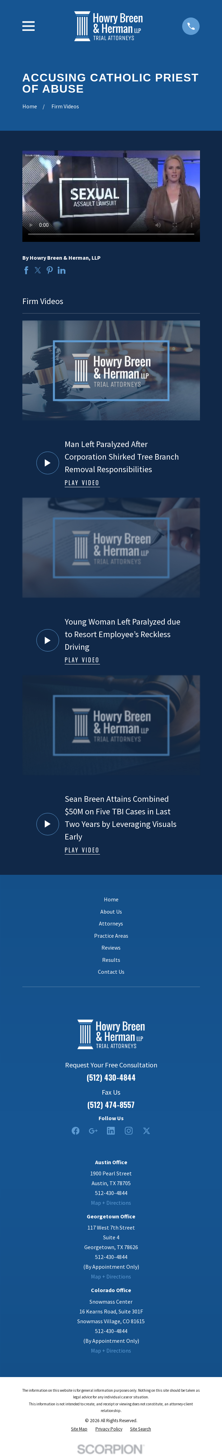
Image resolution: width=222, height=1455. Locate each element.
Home (111, 899)
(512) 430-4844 (111, 1077)
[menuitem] (79, 1429)
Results (111, 959)
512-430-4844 (111, 1192)
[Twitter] (146, 1131)
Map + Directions (111, 1202)
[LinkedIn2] (111, 1131)
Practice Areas (111, 935)
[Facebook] (75, 1131)
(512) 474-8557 (111, 1104)
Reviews (111, 947)
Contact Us (111, 971)
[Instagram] (129, 1131)
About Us (111, 911)
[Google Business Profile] (93, 1131)
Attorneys (111, 923)
